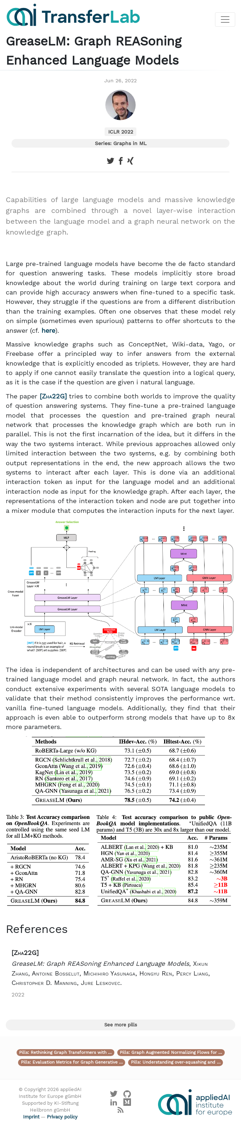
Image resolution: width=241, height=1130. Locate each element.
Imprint (31, 1117)
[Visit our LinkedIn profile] (114, 1103)
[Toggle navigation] (225, 19)
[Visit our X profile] (114, 1095)
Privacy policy (62, 1117)
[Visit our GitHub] (127, 1095)
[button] (120, 973)
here (48, 330)
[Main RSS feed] (120, 1111)
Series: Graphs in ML (120, 143)
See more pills (120, 1025)
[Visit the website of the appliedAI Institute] (195, 1102)
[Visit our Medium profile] (127, 1103)
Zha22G (53, 396)
